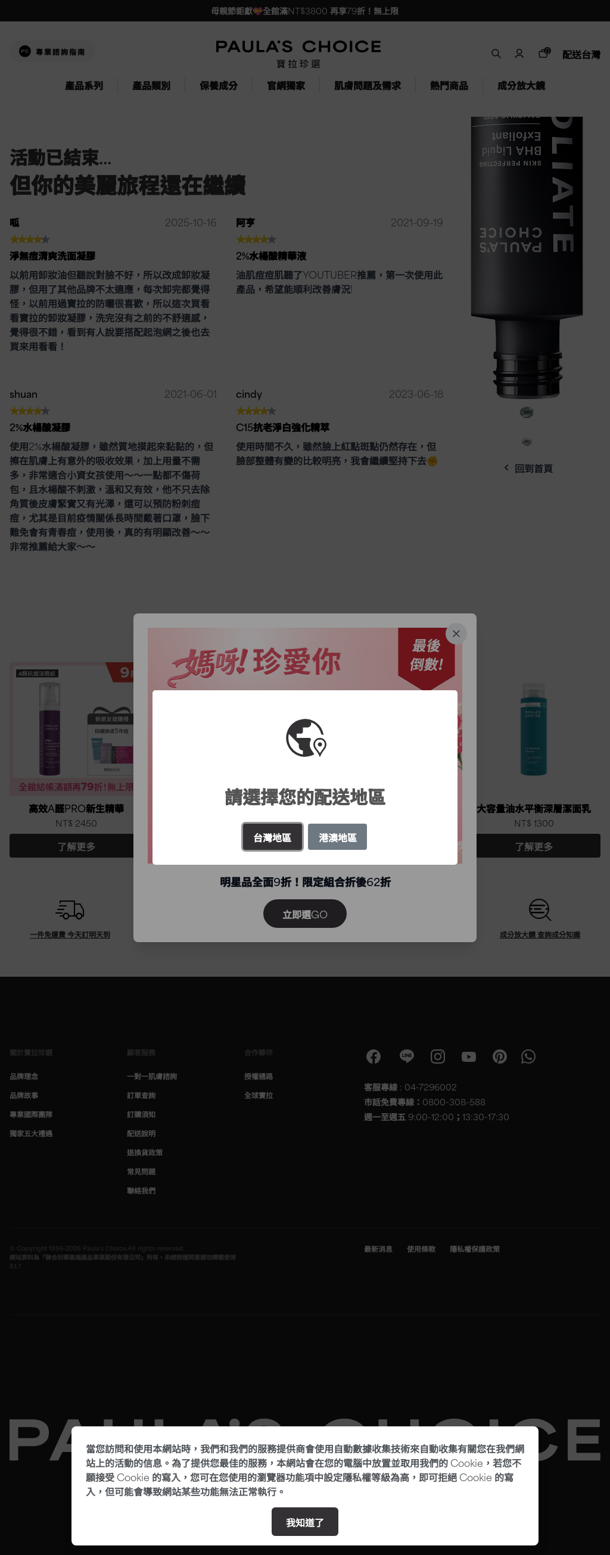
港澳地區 (338, 837)
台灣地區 (272, 837)
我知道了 (305, 1521)
